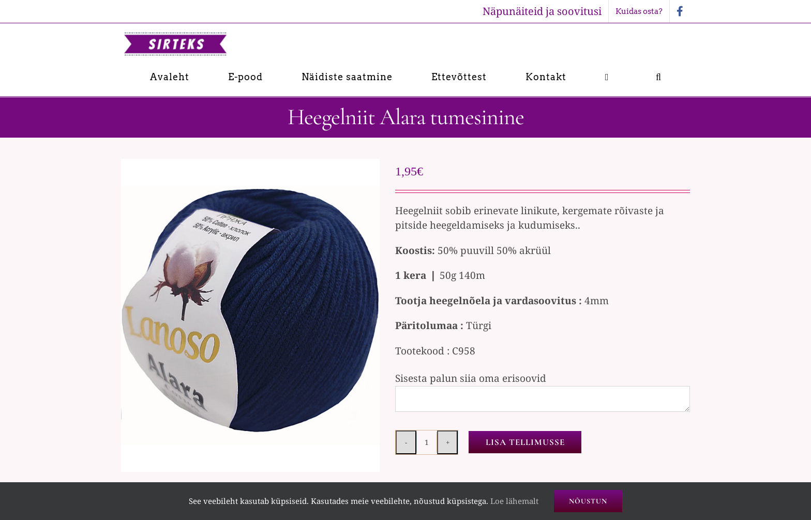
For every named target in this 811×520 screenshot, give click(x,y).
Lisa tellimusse (525, 442)
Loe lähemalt (514, 501)
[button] (658, 76)
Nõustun (588, 501)
